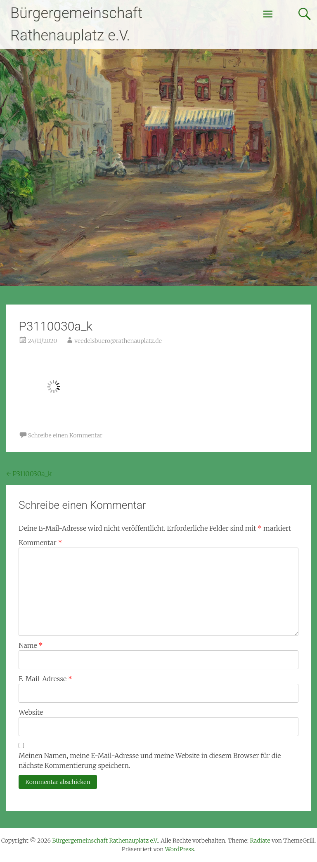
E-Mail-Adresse (45, 679)
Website (31, 712)
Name (31, 645)
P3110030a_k (29, 474)
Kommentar (40, 542)
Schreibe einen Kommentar (65, 435)
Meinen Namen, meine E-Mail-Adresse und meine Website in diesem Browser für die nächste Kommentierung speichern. (150, 760)
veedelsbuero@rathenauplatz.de (118, 341)
